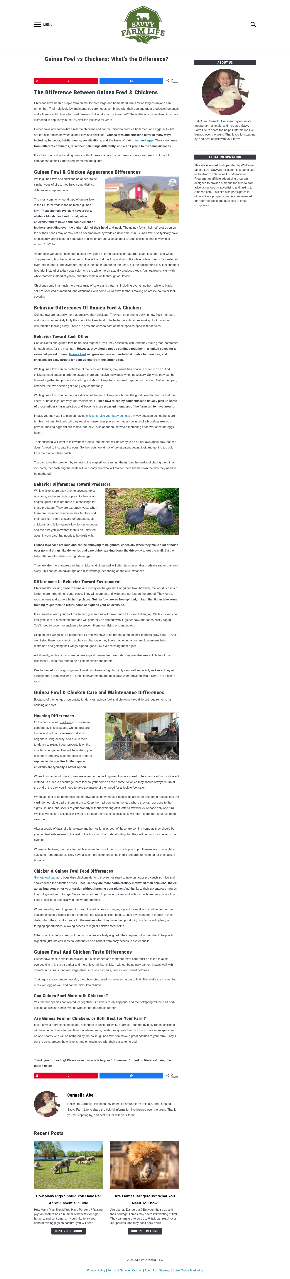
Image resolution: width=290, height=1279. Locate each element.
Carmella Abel (81, 1095)
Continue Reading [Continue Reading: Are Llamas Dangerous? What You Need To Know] (144, 1231)
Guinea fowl (77, 354)
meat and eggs (143, 140)
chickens (66, 722)
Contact (137, 1270)
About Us (151, 1270)
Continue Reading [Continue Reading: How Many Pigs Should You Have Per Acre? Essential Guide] (68, 1231)
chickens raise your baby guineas (108, 415)
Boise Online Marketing (188, 1270)
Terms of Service (119, 1270)
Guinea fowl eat (44, 877)
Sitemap (164, 1270)
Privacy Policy (96, 1270)
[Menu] (37, 25)
